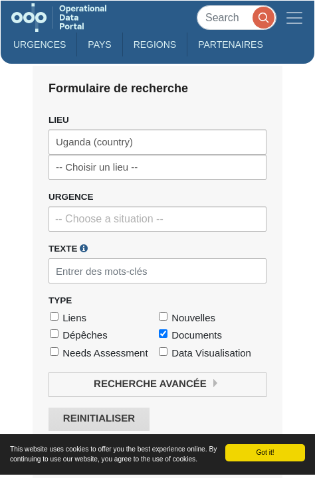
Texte (68, 248)
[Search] (236, 17)
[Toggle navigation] (294, 18)
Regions (155, 44)
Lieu (59, 120)
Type (60, 300)
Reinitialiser (99, 418)
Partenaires (230, 44)
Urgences (39, 44)
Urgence (71, 197)
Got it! (265, 452)
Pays (99, 44)
